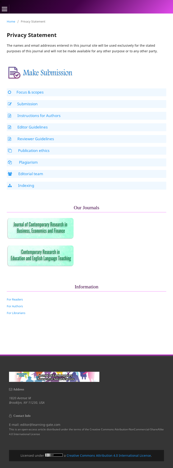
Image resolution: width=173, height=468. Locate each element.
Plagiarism (23, 162)
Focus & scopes (26, 92)
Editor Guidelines (28, 127)
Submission (23, 103)
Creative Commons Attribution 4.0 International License (109, 455)
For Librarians (16, 313)
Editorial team (25, 173)
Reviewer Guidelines (31, 138)
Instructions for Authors (34, 115)
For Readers (15, 299)
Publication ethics (28, 150)
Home (11, 21)
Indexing (21, 185)
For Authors (15, 306)
